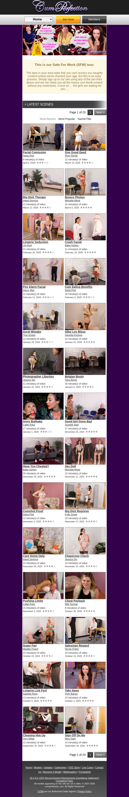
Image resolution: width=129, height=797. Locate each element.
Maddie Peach (30, 649)
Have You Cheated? (36, 466)
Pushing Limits (33, 600)
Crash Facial (73, 242)
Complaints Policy (64, 781)
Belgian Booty (74, 376)
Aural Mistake (32, 331)
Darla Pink (28, 155)
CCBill (41, 791)
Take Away (72, 690)
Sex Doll (70, 466)
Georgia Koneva (73, 335)
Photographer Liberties (38, 376)
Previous (29, 40)
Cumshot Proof (33, 511)
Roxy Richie (71, 155)
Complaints (85, 772)
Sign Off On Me (75, 735)
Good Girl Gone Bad (78, 421)
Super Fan (30, 645)
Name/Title (84, 119)
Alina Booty (71, 380)
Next (100, 40)
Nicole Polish (72, 649)
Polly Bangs (71, 693)
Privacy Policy (84, 791)
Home (29, 767)
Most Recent (48, 119)
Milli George (71, 604)
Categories (60, 767)
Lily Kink (27, 245)
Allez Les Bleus (75, 331)
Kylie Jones (71, 514)
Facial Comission (34, 152)
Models (38, 767)
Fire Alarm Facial (34, 286)
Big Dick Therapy (34, 197)
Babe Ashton (72, 245)
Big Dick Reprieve (77, 511)
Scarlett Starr (72, 424)
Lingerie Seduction (35, 242)
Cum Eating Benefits (78, 286)
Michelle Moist (72, 200)
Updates (48, 767)
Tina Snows (29, 335)
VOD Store (74, 767)
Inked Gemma (30, 200)
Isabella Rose (30, 693)
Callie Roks (29, 424)
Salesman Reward (77, 645)
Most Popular (66, 119)
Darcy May (28, 290)
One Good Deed (75, 152)
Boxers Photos (75, 197)
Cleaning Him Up (34, 735)
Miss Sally (70, 738)
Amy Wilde (28, 738)
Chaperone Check (77, 556)
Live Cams (87, 767)
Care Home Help (34, 556)
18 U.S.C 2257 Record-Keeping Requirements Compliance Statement (64, 778)
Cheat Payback (75, 600)
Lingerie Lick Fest (35, 690)
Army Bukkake (32, 421)
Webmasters (70, 772)
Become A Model (52, 772)
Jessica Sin (29, 380)
